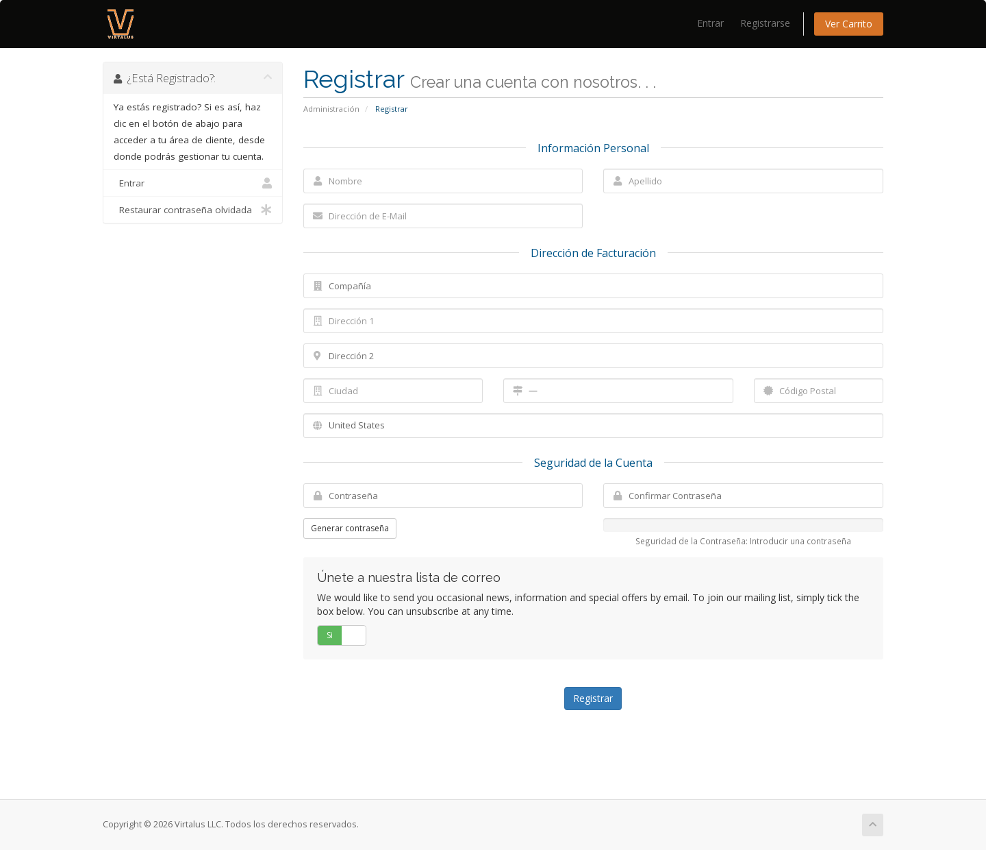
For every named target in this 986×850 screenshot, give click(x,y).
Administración (331, 109)
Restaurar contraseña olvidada (193, 210)
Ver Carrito (848, 23)
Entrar (710, 22)
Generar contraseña (350, 528)
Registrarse (765, 22)
